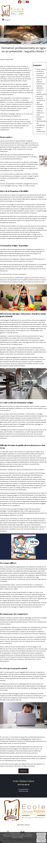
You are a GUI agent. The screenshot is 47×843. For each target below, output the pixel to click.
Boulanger (12, 114)
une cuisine (11, 426)
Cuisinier (26, 114)
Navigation (7, 20)
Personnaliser (41, 840)
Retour (23, 771)
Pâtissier (18, 114)
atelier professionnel (22, 340)
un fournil (20, 426)
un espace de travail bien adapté (30, 324)
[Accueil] (12, 11)
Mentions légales (23, 825)
